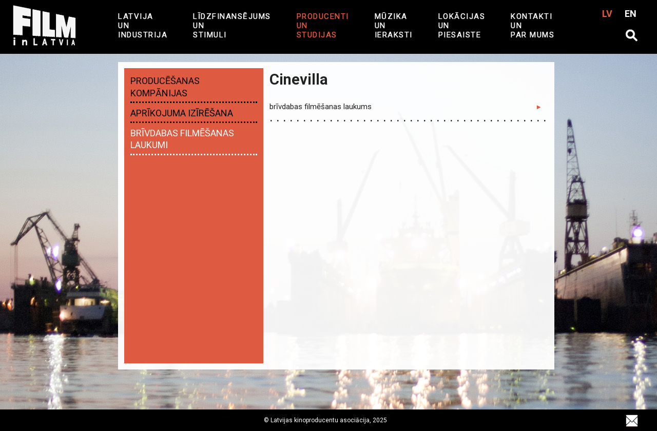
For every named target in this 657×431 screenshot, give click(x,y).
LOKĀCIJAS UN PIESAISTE (462, 25)
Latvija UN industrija (142, 25)
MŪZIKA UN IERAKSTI (394, 25)
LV (607, 13)
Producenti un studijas (323, 25)
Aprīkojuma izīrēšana (181, 113)
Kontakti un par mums (532, 25)
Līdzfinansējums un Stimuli (232, 25)
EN (630, 13)
